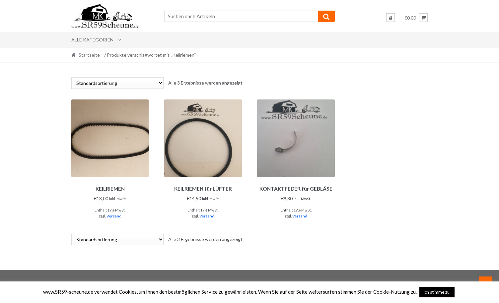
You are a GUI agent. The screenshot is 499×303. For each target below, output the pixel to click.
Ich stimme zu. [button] (437, 292)
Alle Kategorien (92, 39)
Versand (114, 215)
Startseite (89, 55)
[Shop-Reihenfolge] (117, 83)
